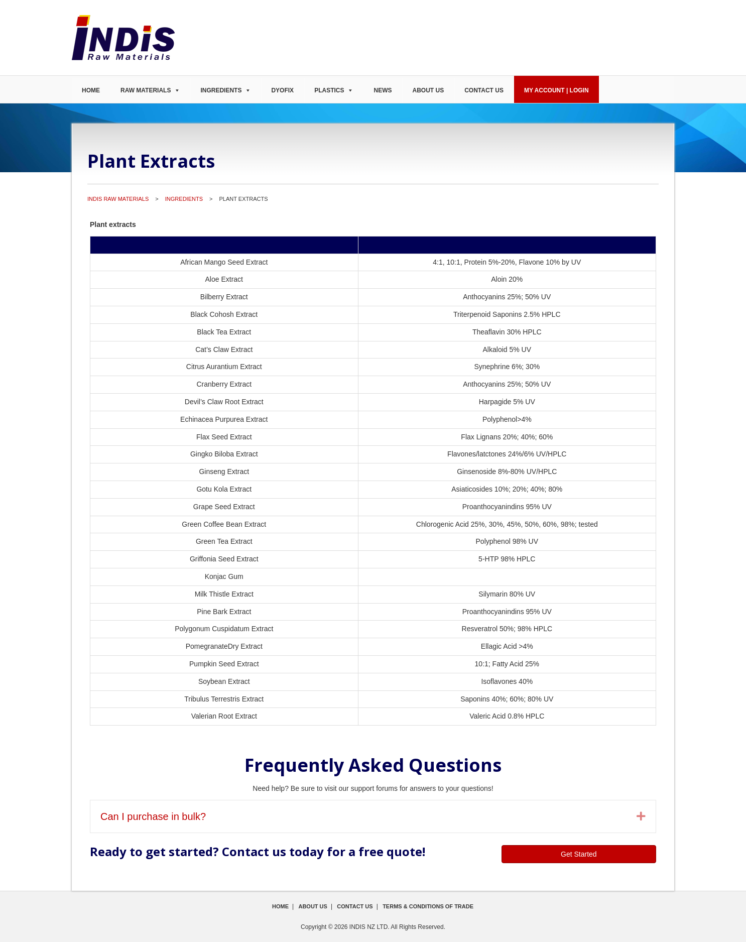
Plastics (329, 90)
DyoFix (282, 90)
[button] (641, 816)
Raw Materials (145, 90)
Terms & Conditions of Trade (428, 906)
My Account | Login (556, 90)
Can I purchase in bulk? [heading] (153, 816)
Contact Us (484, 90)
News (383, 90)
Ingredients (220, 90)
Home (91, 90)
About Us (428, 90)
